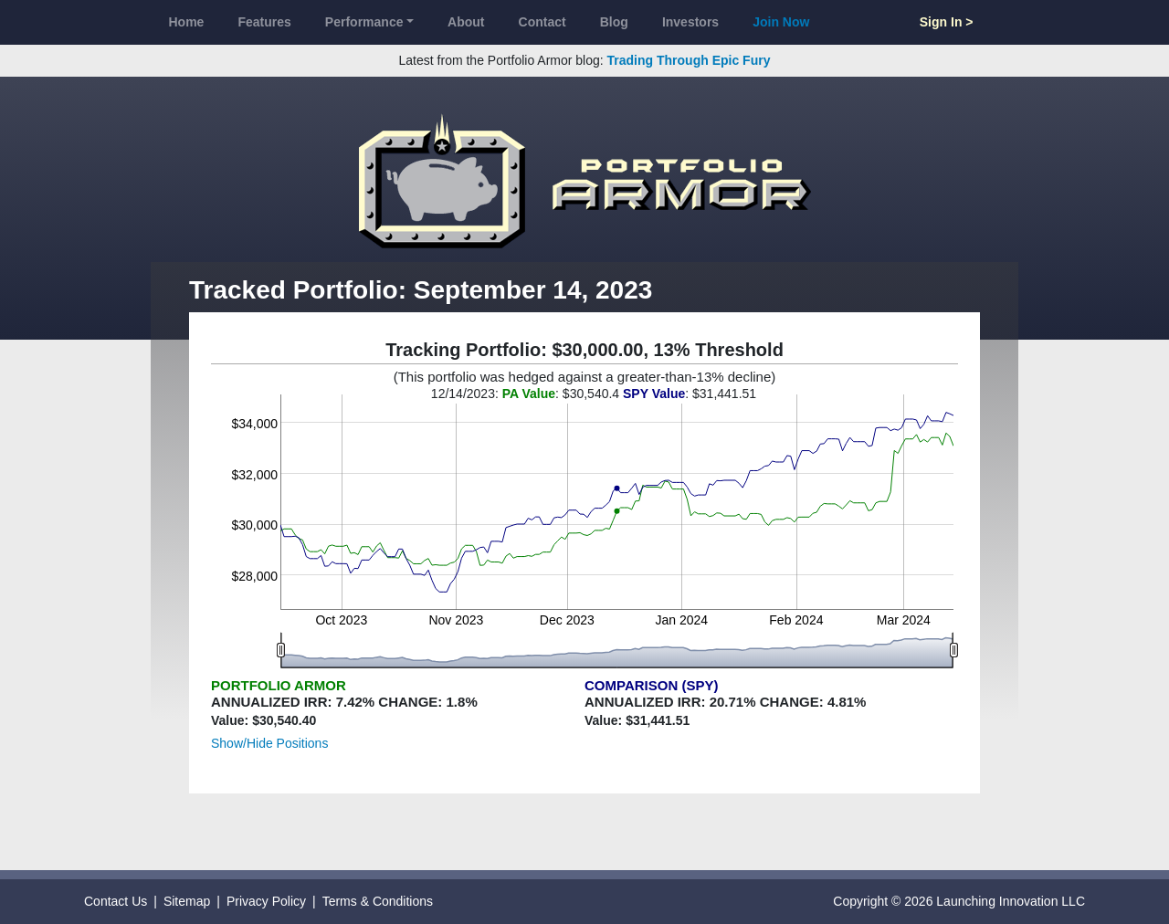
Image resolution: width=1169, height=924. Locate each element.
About (466, 22)
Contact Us (115, 901)
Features (263, 22)
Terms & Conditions (377, 901)
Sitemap (186, 901)
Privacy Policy (266, 901)
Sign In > (947, 22)
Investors (690, 22)
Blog (614, 22)
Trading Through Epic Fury (689, 60)
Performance (364, 22)
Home (187, 22)
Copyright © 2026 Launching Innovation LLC (959, 901)
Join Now (781, 22)
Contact (542, 22)
